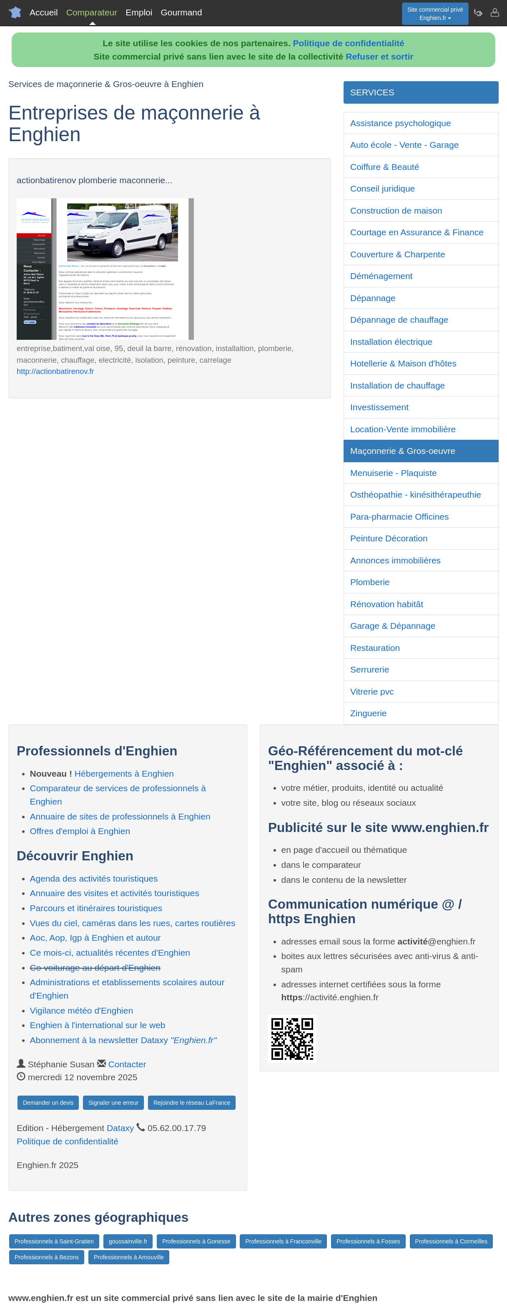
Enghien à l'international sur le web (98, 1025)
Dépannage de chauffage (399, 319)
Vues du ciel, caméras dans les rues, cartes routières (133, 923)
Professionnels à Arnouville (129, 1257)
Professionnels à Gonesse (196, 1241)
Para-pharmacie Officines (399, 516)
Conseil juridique (382, 188)
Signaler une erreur (113, 1102)
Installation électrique (391, 341)
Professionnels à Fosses (368, 1241)
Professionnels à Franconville (283, 1241)
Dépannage (373, 298)
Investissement (379, 407)
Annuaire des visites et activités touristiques (114, 893)
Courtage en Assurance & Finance (417, 232)
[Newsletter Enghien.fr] (477, 12)
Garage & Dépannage (392, 625)
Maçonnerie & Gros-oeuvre (402, 451)
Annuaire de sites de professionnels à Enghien (120, 816)
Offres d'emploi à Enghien (80, 831)
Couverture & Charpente (397, 254)
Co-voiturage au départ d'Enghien (95, 967)
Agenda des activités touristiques (94, 878)
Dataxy (120, 1128)
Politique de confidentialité (348, 43)
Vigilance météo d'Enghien (81, 1010)
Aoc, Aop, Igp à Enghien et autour (95, 937)
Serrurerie (369, 669)
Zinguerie (368, 713)
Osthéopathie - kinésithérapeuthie (415, 494)
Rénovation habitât (386, 604)
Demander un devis (48, 1102)
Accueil (44, 12)
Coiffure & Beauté (384, 167)
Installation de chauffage (397, 385)
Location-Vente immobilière (403, 429)
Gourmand (181, 12)
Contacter (127, 1064)
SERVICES (372, 92)
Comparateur (92, 12)
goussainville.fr (128, 1241)
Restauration (375, 648)
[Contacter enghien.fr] (494, 12)
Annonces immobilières (395, 560)
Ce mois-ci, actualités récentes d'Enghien (110, 952)
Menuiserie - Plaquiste (393, 473)
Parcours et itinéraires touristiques (96, 908)
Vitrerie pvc (372, 691)
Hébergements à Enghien (124, 773)
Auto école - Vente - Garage (404, 144)
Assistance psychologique (400, 123)
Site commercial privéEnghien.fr (435, 13)
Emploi (138, 12)
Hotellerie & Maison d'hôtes (403, 363)
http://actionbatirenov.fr (55, 371)
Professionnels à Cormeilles (451, 1241)
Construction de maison (396, 210)
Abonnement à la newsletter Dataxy (123, 1040)
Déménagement (381, 276)
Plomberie (370, 582)
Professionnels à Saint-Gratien (54, 1241)
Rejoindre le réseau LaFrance (191, 1102)
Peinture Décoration (389, 538)
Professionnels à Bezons (47, 1257)
